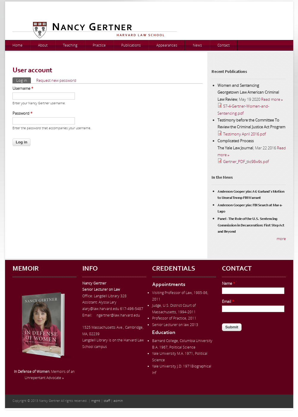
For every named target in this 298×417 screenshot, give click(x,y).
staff (107, 400)
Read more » (272, 99)
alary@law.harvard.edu (100, 308)
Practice (99, 45)
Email (228, 301)
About (43, 45)
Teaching (70, 45)
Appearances (166, 45)
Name (228, 283)
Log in (23, 80)
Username (22, 88)
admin (118, 400)
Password (22, 113)
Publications (131, 45)
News (197, 45)
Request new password (56, 80)
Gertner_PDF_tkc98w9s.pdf (246, 161)
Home (17, 45)
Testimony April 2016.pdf (244, 134)
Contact (223, 45)
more (281, 238)
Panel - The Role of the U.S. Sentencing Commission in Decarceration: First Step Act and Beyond (250, 225)
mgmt (95, 400)
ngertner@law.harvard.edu (118, 315)
